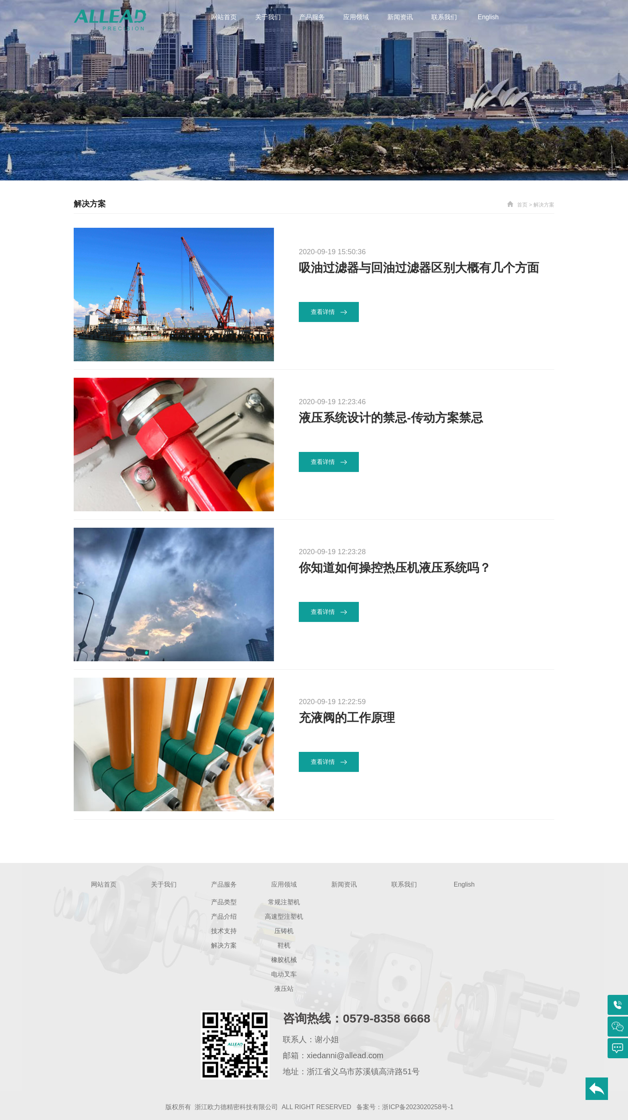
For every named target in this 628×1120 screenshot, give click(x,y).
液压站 (284, 988)
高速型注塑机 (284, 916)
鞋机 (284, 945)
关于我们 (268, 17)
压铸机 (284, 931)
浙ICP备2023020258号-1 (417, 1107)
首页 (522, 205)
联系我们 (444, 17)
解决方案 (543, 205)
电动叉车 (284, 974)
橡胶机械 (284, 959)
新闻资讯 (400, 17)
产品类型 (224, 902)
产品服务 (312, 17)
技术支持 (224, 931)
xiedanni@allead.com (345, 1055)
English (488, 17)
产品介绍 (224, 916)
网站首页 (224, 17)
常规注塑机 (284, 902)
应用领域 (356, 17)
